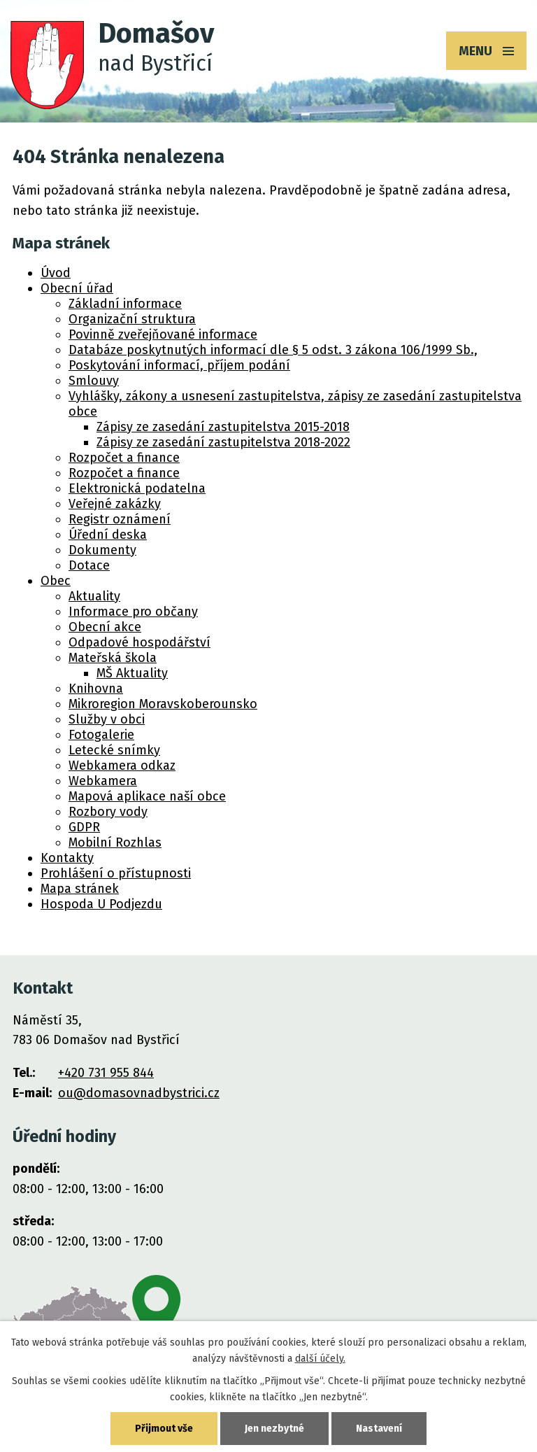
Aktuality (94, 596)
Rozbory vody (108, 811)
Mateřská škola (113, 657)
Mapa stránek (80, 888)
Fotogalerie (101, 734)
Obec (56, 580)
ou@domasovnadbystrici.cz (139, 1093)
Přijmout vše (164, 1429)
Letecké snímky (114, 750)
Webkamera (103, 781)
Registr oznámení (120, 519)
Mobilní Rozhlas (115, 842)
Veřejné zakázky (115, 504)
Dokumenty (102, 550)
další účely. (320, 1359)
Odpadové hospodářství (139, 642)
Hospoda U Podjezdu (101, 904)
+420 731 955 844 (106, 1072)
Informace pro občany (133, 611)
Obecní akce (105, 627)
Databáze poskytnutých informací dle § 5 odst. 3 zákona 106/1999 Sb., (273, 350)
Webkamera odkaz (122, 765)
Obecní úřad (77, 288)
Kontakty (67, 858)
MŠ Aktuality (132, 673)
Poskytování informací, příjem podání (179, 365)
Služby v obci (107, 719)
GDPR (84, 827)
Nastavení (379, 1429)
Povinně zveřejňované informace (163, 334)
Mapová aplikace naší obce (147, 796)
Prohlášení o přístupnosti (116, 873)
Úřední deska (108, 534)
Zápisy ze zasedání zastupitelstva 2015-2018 (223, 427)
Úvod (56, 273)
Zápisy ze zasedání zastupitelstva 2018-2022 (223, 442)
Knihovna (96, 688)
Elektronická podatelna (137, 488)
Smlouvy (94, 380)
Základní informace (125, 303)
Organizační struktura (132, 319)
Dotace (89, 565)
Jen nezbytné (274, 1429)
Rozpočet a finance (124, 457)
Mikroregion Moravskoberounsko (163, 704)
